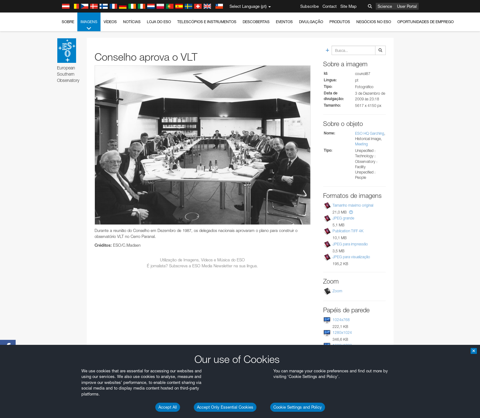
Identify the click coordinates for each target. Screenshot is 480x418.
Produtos (339, 21)
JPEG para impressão (350, 244)
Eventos (284, 21)
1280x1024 (342, 332)
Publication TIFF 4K (348, 231)
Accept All (167, 407)
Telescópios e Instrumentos (206, 21)
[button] (351, 212)
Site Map (348, 6)
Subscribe (309, 6)
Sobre (68, 21)
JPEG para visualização (351, 256)
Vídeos (110, 21)
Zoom (337, 291)
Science (385, 6)
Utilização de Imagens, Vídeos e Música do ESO (202, 259)
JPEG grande (343, 218)
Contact (330, 6)
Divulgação (311, 21)
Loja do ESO (159, 21)
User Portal (407, 6)
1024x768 (341, 319)
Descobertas (256, 21)
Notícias (132, 21)
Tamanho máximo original (353, 205)
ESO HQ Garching (369, 133)
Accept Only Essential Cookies (225, 407)
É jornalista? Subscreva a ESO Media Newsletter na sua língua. (202, 265)
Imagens (89, 25)
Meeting (361, 144)
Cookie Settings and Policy (297, 407)
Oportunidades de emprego (425, 21)
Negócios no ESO (373, 21)
